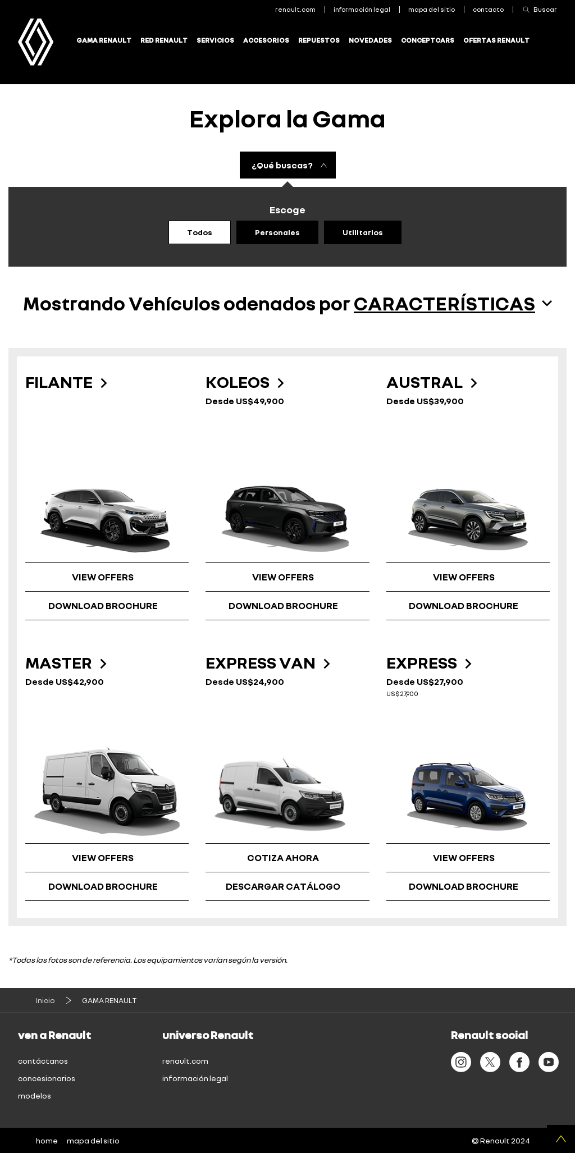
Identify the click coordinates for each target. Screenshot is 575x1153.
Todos (199, 232)
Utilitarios (363, 232)
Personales (277, 232)
